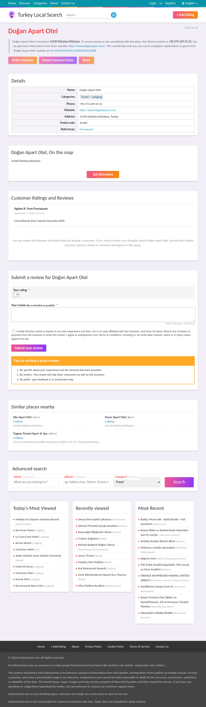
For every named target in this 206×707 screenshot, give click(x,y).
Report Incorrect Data (58, 60)
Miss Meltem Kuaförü (99, 585)
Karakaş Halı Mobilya (95, 562)
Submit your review (29, 348)
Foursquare (87, 129)
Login (153, 3)
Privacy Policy (93, 646)
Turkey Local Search (40, 14)
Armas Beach (28, 543)
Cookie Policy (116, 646)
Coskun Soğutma (92, 538)
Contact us (68, 3)
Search (179, 482)
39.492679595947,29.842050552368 (73, 50)
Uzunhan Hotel (27, 549)
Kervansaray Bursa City (34, 585)
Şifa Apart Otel (22, 417)
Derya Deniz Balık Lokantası (101, 519)
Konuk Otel (27, 579)
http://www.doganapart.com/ (87, 46)
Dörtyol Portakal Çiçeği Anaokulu (102, 526)
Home (12, 3)
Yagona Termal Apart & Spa (30, 433)
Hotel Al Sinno (29, 566)
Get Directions (103, 174)
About (54, 3)
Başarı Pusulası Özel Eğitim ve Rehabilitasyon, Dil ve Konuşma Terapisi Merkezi (165, 602)
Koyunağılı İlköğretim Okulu (99, 532)
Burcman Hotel (29, 530)
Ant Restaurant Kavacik (97, 568)
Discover (24, 3)
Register (170, 3)
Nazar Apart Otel (115, 417)
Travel (85, 97)
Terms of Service (140, 646)
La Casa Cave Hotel (32, 536)
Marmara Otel (29, 573)
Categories (40, 3)
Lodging (97, 97)
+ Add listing (185, 15)
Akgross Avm (163, 558)
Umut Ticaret (90, 555)
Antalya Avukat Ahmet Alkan (163, 541)
